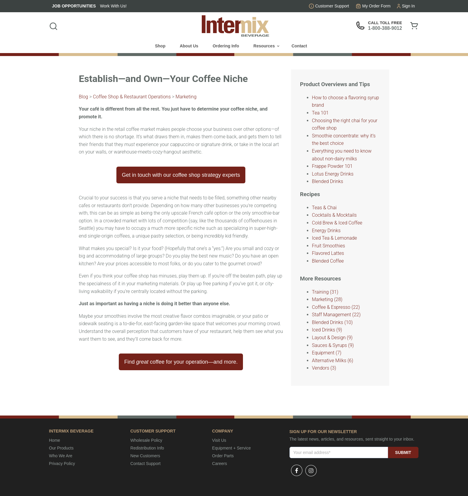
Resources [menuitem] (264, 46)
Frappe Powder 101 (332, 166)
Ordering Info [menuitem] (226, 46)
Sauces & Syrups (333, 345)
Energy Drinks (326, 230)
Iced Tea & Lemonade (334, 238)
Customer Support (332, 6)
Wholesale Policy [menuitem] (146, 440)
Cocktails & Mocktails (334, 215)
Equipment (326, 353)
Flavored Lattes (328, 253)
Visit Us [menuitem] (219, 440)
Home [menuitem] (54, 440)
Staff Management (336, 314)
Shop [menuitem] (160, 46)
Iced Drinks (327, 330)
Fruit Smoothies (328, 246)
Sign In (408, 6)
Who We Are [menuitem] (60, 455)
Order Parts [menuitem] (223, 455)
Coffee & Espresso (336, 307)
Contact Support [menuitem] (145, 463)
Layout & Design (332, 337)
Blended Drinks (327, 181)
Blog (83, 97)
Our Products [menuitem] (61, 448)
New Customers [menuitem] (145, 455)
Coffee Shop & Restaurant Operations (132, 97)
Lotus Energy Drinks (332, 174)
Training (325, 292)
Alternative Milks (332, 360)
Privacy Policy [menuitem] (62, 463)
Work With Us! (113, 6)
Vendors (324, 368)
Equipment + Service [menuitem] (231, 448)
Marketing (186, 97)
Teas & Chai (324, 207)
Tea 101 (320, 113)
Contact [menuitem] (299, 46)
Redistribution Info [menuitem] (147, 448)
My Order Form (376, 6)
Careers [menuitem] (219, 463)
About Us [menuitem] (189, 46)
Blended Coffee (328, 261)
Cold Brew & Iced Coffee (337, 223)
